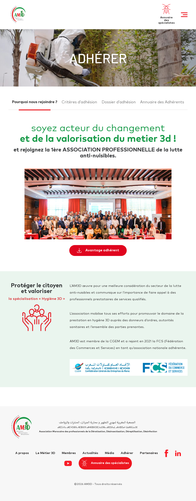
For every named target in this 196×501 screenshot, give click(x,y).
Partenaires (149, 453)
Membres (69, 453)
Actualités (90, 453)
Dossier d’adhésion (119, 102)
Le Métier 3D (45, 453)
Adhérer (127, 453)
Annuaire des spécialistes (105, 463)
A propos (22, 453)
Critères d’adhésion (79, 102)
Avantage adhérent (98, 250)
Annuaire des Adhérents (162, 102)
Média (109, 453)
